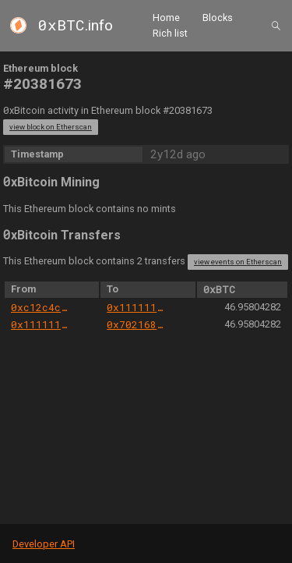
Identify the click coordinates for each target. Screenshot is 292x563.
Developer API (43, 544)
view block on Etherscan (50, 126)
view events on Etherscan (238, 261)
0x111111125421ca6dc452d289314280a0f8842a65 (137, 307)
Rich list (170, 33)
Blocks (217, 17)
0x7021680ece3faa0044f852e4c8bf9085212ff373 (137, 324)
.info (75, 25)
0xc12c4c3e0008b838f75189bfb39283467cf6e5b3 (41, 307)
